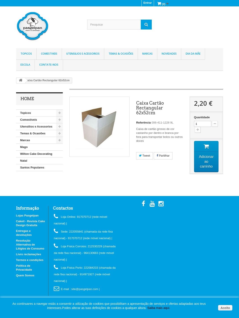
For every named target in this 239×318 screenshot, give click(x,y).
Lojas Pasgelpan (27, 215)
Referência (143, 122)
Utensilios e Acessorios (83, 53)
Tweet (144, 155)
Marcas (147, 53)
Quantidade (202, 117)
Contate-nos (48, 65)
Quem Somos (25, 275)
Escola (25, 65)
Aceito (225, 308)
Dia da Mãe (193, 53)
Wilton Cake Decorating (36, 153)
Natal (23, 160)
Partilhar (163, 155)
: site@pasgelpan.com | (85, 289)
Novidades (169, 53)
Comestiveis (49, 53)
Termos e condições (30, 260)
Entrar (147, 2)
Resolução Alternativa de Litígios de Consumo (30, 244)
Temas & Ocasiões (121, 53)
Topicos (26, 53)
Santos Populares (32, 167)
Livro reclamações (28, 254)
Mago (24, 147)
